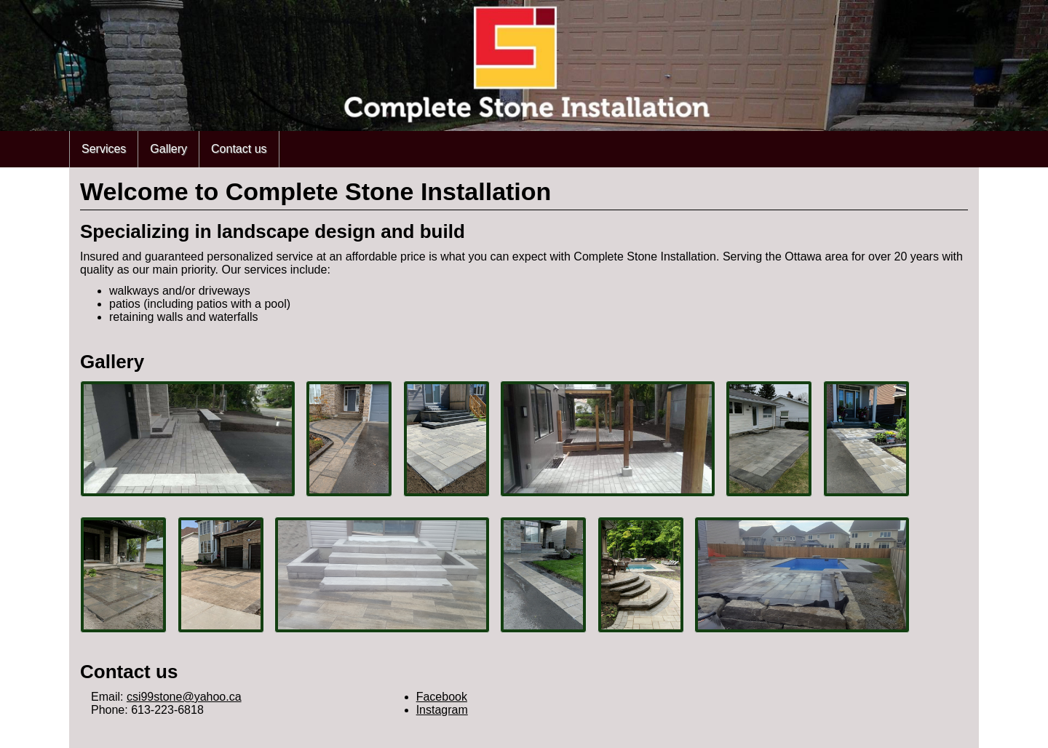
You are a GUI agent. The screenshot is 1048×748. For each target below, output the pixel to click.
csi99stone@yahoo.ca (184, 697)
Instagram (442, 710)
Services (104, 149)
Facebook (441, 697)
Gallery (168, 149)
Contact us (238, 149)
